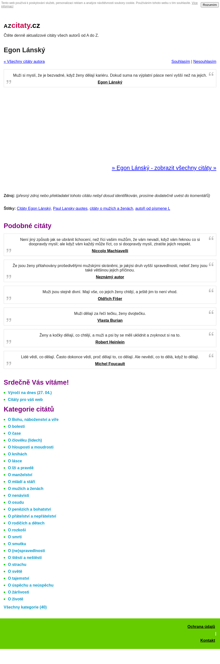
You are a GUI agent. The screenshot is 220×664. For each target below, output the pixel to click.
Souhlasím (180, 61)
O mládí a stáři (21, 482)
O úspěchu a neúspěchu (31, 585)
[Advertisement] (110, 126)
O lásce (15, 461)
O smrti (15, 537)
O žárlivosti (18, 592)
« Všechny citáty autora (24, 61)
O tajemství (18, 578)
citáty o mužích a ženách (111, 208)
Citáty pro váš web (25, 399)
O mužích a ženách (25, 488)
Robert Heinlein (110, 342)
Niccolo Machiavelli (110, 251)
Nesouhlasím (204, 61)
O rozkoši (17, 530)
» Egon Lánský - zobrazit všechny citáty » (164, 168)
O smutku (17, 544)
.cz (22, 25)
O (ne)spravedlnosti (26, 551)
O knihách (17, 454)
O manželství (20, 475)
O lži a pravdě (21, 468)
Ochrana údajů (201, 627)
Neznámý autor (110, 277)
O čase (14, 433)
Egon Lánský (110, 82)
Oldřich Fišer (110, 299)
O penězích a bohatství (29, 509)
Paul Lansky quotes (70, 208)
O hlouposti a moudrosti (31, 447)
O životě (15, 599)
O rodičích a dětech (26, 523)
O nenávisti (18, 495)
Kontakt (207, 640)
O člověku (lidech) (25, 440)
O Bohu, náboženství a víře (33, 419)
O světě (15, 571)
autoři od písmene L (152, 208)
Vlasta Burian (110, 320)
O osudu (16, 502)
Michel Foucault (110, 364)
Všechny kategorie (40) (25, 607)
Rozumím (210, 5)
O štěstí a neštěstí (25, 558)
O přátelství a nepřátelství (32, 516)
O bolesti (16, 426)
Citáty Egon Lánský (34, 208)
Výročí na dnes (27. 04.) (30, 393)
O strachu (17, 564)
